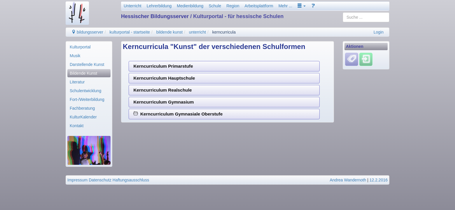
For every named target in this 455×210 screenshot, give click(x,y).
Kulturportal (80, 47)
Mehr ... (285, 6)
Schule (215, 6)
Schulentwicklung (85, 90)
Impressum (77, 180)
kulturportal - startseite (130, 32)
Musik (75, 55)
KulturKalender (83, 117)
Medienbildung (190, 6)
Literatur (77, 82)
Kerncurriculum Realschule (162, 90)
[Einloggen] (366, 59)
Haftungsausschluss (131, 180)
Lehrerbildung (159, 6)
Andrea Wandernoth (348, 180)
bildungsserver (87, 32)
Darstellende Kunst (87, 64)
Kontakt (76, 125)
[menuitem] (89, 47)
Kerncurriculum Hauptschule (164, 78)
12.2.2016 (379, 180)
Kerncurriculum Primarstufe (163, 66)
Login (379, 32)
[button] (301, 6)
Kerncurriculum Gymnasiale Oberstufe (178, 113)
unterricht (197, 32)
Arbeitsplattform (259, 6)
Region (232, 6)
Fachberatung (82, 108)
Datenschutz (100, 180)
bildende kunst (169, 32)
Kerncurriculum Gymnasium (163, 101)
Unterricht (132, 6)
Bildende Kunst (83, 73)
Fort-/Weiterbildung (87, 99)
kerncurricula (224, 32)
